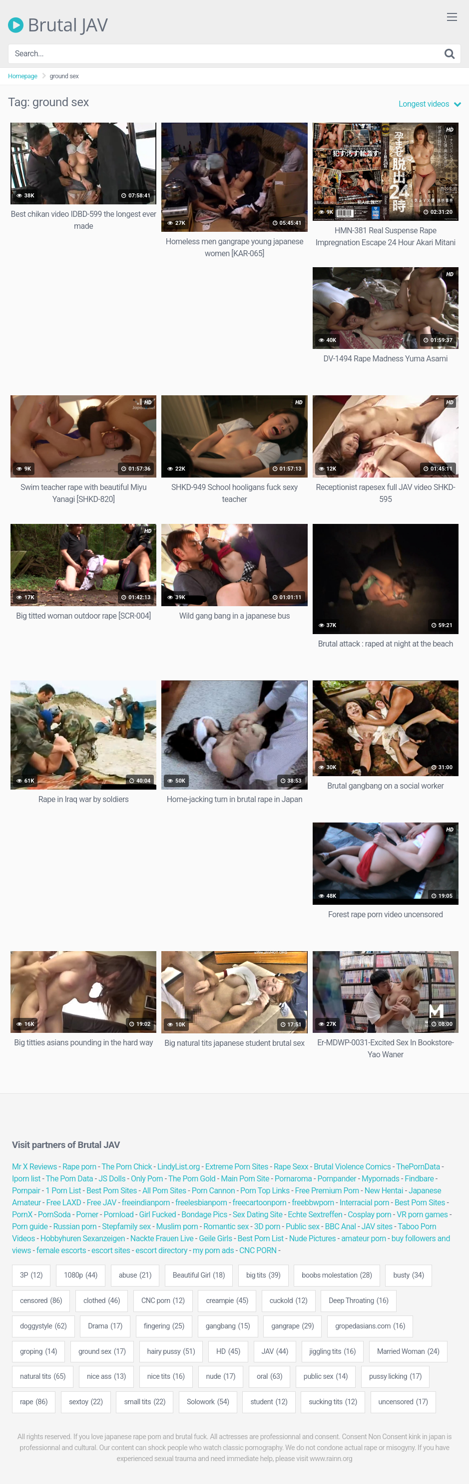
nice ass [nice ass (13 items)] (106, 1376)
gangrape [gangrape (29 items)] (292, 1326)
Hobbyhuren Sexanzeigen (82, 1238)
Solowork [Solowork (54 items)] (208, 1402)
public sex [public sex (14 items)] (326, 1376)
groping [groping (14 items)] (38, 1351)
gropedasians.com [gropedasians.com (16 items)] (370, 1326)
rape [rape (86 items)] (33, 1402)
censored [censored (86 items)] (41, 1301)
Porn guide (30, 1226)
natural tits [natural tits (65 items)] (42, 1376)
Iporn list (26, 1178)
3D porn (267, 1226)
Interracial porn (364, 1202)
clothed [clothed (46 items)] (101, 1301)
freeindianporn (146, 1202)
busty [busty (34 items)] (408, 1275)
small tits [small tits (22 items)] (144, 1402)
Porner (87, 1214)
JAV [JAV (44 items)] (275, 1351)
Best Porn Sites (111, 1190)
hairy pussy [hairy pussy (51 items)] (171, 1351)
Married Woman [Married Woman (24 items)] (408, 1351)
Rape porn (79, 1166)
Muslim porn (177, 1226)
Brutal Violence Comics (352, 1166)
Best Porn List (261, 1238)
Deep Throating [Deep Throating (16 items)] (359, 1301)
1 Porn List (63, 1190)
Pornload (119, 1214)
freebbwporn (313, 1202)
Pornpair (26, 1190)
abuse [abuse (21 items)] (135, 1275)
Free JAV (101, 1202)
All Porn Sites (164, 1190)
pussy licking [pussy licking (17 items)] (395, 1376)
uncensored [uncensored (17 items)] (403, 1402)
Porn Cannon (213, 1190)
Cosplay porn (369, 1214)
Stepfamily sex (126, 1226)
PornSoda (54, 1214)
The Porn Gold (192, 1178)
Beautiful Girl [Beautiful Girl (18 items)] (199, 1275)
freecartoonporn (260, 1202)
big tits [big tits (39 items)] (263, 1275)
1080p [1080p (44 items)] (80, 1275)
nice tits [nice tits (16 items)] (166, 1376)
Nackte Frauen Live (162, 1238)
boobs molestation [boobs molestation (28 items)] (337, 1275)
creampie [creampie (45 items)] (227, 1301)
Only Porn (147, 1178)
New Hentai (384, 1190)
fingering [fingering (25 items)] (164, 1326)
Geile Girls (215, 1238)
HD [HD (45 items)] (228, 1351)
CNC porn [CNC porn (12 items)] (163, 1301)
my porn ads (213, 1250)
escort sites (110, 1250)
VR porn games (422, 1214)
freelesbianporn (201, 1202)
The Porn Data (69, 1178)
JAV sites (377, 1226)
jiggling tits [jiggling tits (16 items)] (333, 1351)
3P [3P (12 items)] (31, 1275)
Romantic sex (226, 1226)
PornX (22, 1214)
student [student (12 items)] (268, 1402)
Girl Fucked (157, 1214)
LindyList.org (178, 1166)
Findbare (419, 1178)
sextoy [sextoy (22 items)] (86, 1402)
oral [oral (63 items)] (269, 1376)
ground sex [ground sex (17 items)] (102, 1351)
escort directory (161, 1250)
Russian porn (74, 1226)
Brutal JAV (58, 25)
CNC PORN (258, 1250)
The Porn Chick (126, 1166)
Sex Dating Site (258, 1214)
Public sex (303, 1226)
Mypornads (380, 1178)
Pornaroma (293, 1178)
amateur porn (363, 1238)
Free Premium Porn (327, 1190)
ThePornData (418, 1166)
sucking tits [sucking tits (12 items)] (333, 1402)
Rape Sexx (291, 1166)
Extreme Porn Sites (236, 1166)
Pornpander (336, 1178)
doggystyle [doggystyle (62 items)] (43, 1326)
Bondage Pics (204, 1214)
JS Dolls (111, 1178)
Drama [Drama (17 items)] (105, 1326)
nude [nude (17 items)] (221, 1376)
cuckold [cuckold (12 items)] (289, 1301)
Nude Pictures (312, 1238)
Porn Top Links (265, 1190)
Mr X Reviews (34, 1166)
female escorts (61, 1250)
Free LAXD (63, 1202)
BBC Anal (340, 1226)
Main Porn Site (245, 1178)
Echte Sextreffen (315, 1214)
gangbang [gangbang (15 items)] (228, 1326)
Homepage (22, 76)
